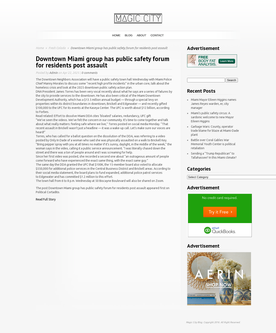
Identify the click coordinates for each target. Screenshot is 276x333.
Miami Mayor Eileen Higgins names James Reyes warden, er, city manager (213, 104)
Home (116, 35)
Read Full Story (46, 199)
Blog (129, 35)
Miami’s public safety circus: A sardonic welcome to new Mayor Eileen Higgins (212, 117)
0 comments (89, 72)
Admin (53, 72)
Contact (157, 35)
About (141, 35)
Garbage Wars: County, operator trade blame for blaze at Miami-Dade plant (215, 130)
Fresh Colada (57, 48)
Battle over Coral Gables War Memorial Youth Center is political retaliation (213, 144)
